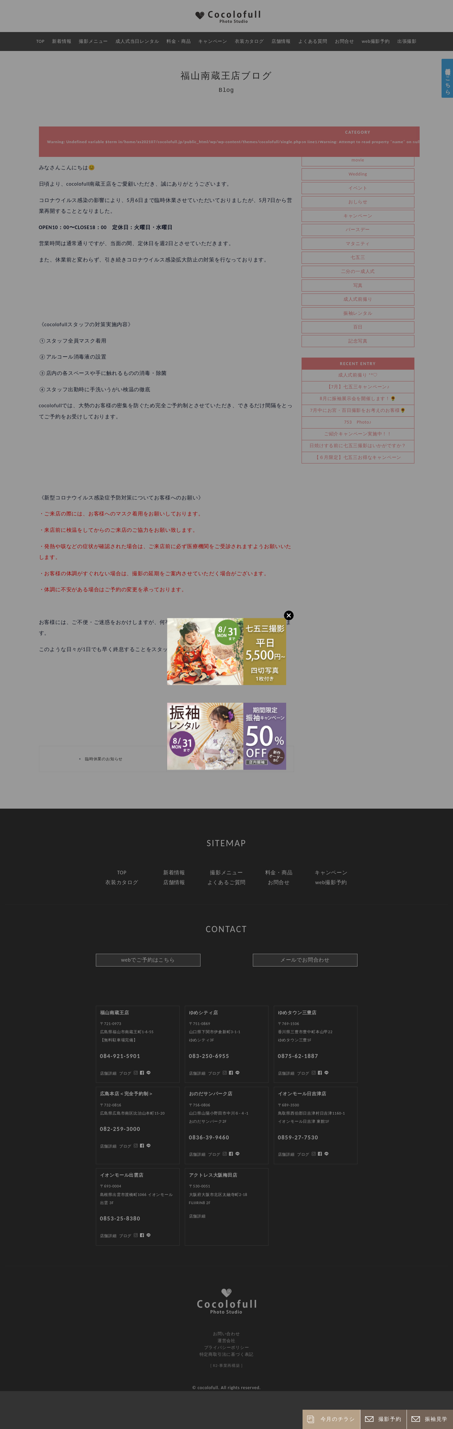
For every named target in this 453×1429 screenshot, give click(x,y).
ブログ (125, 1236)
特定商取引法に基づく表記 (227, 1354)
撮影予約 (389, 1419)
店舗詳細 (108, 1236)
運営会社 (226, 1340)
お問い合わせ (226, 1333)
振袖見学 (436, 1419)
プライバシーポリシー (226, 1347)
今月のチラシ (338, 1419)
